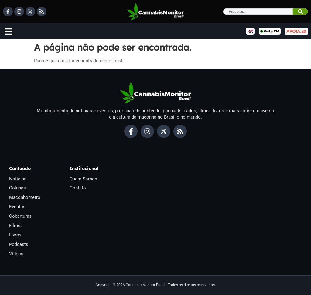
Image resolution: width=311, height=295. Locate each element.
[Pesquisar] (300, 11)
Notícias (17, 179)
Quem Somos (83, 179)
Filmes (16, 226)
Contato (78, 188)
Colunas (17, 188)
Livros (15, 235)
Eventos (17, 207)
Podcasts (18, 244)
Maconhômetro (24, 197)
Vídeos (16, 254)
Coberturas (20, 216)
